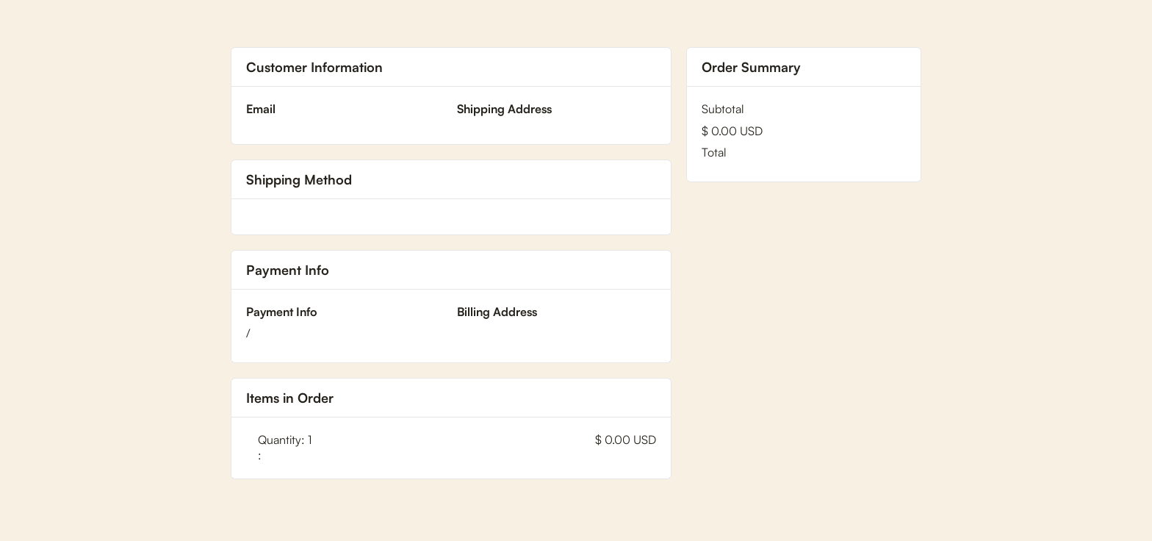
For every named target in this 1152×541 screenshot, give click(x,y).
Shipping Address (504, 108)
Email (261, 108)
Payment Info (281, 311)
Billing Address (497, 311)
